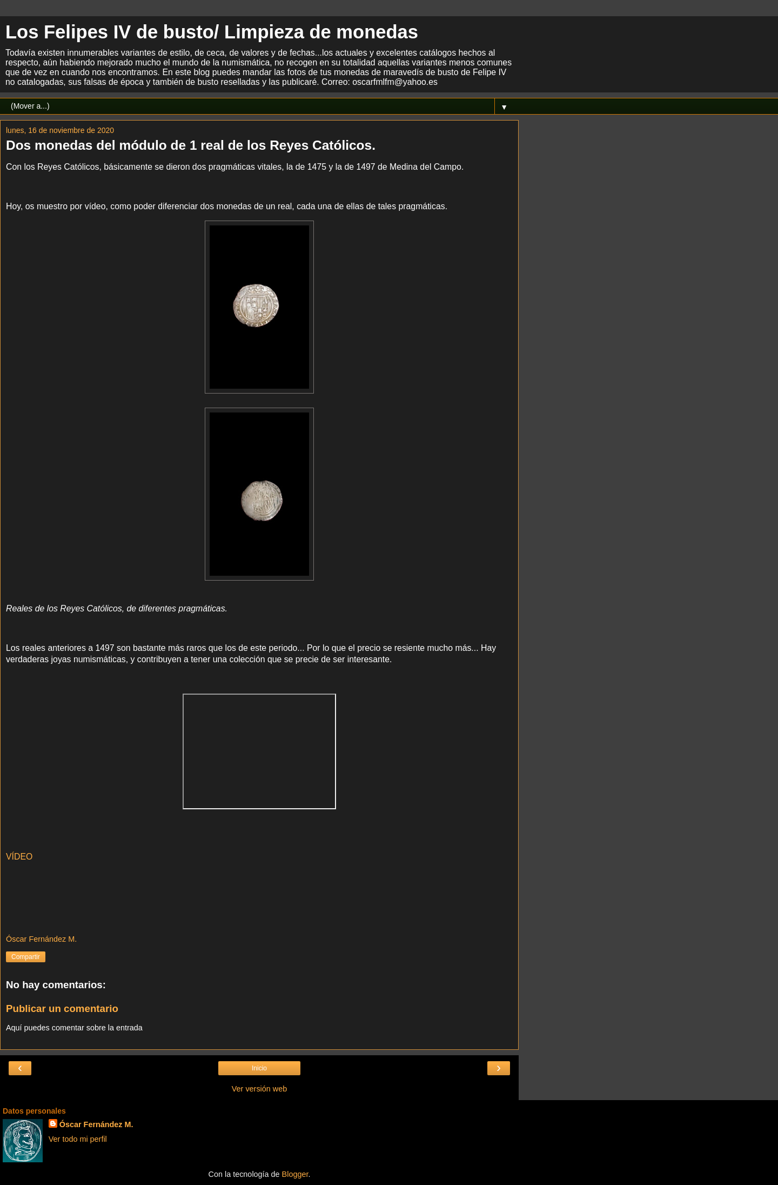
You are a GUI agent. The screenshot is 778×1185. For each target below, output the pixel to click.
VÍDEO (19, 856)
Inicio (259, 1068)
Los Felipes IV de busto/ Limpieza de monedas (211, 32)
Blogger (295, 1174)
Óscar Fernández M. (96, 1124)
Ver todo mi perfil (78, 1139)
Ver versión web (259, 1088)
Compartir (25, 957)
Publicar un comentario (62, 1008)
